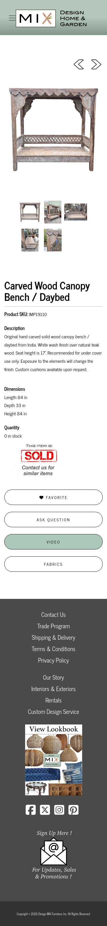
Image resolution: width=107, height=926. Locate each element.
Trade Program (53, 626)
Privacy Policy (53, 660)
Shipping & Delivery (53, 637)
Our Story (53, 677)
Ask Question (53, 519)
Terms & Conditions (53, 648)
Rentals (53, 700)
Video (53, 541)
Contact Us (53, 614)
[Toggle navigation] (12, 18)
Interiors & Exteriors (53, 688)
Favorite (53, 497)
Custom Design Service (53, 711)
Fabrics (53, 564)
